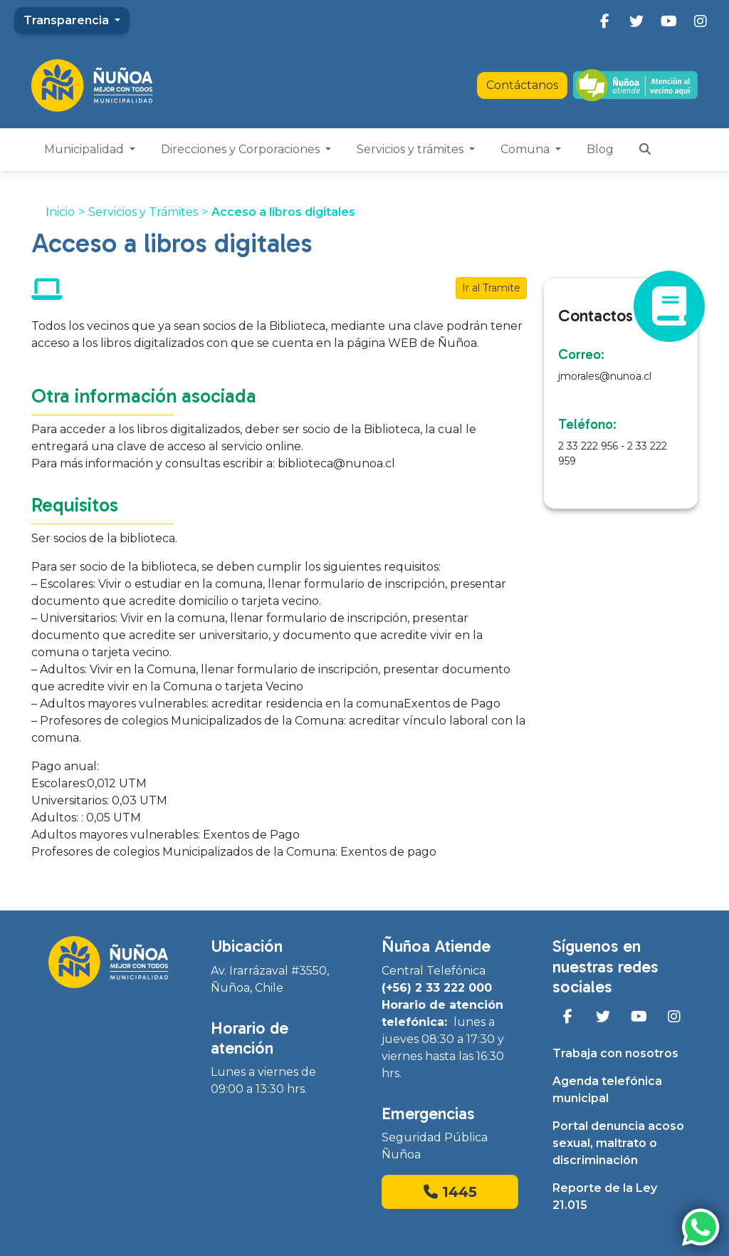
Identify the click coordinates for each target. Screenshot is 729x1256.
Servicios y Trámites (143, 212)
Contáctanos (522, 85)
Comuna (526, 149)
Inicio (60, 212)
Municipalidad (85, 149)
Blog (600, 149)
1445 (450, 1191)
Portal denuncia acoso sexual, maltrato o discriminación (618, 1143)
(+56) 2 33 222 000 (437, 988)
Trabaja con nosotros (615, 1053)
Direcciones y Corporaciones (241, 149)
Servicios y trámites (411, 149)
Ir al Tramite (491, 287)
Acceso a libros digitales (283, 212)
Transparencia (67, 20)
